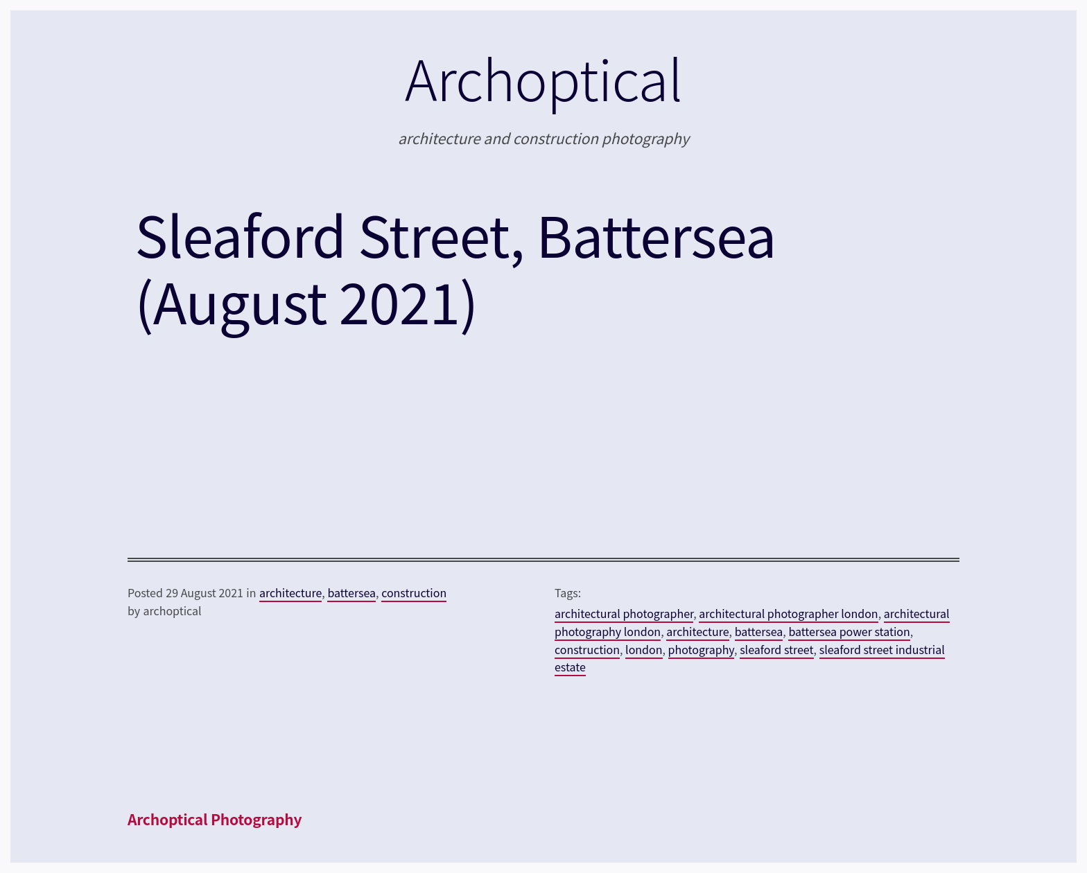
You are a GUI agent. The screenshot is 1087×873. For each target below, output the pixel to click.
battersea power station (849, 631)
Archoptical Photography (215, 819)
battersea (351, 592)
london (643, 649)
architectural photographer (624, 613)
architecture (290, 592)
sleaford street (776, 649)
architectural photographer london (788, 613)
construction (413, 592)
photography (701, 649)
